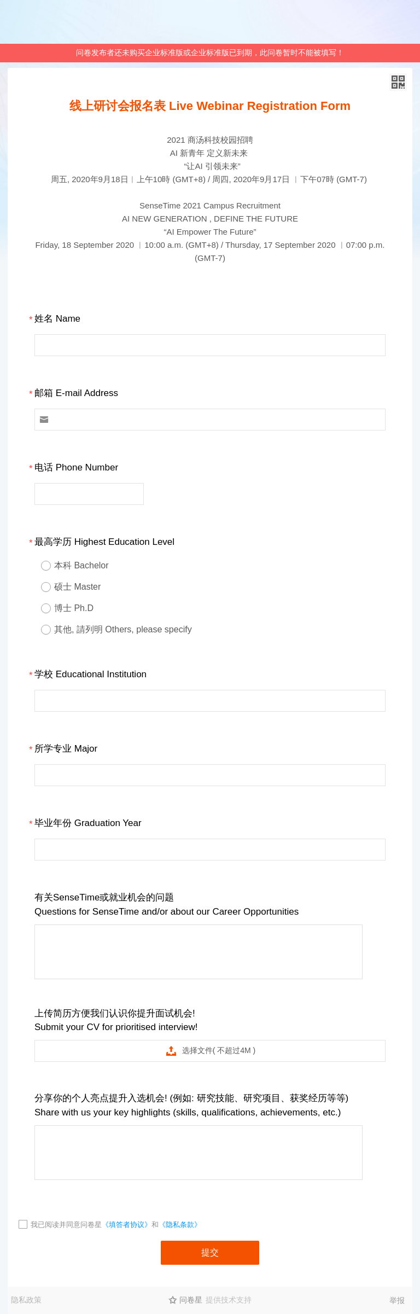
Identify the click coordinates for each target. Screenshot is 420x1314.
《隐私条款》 (180, 1224)
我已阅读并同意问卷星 (66, 1224)
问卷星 (190, 1299)
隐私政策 (26, 1299)
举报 (397, 1300)
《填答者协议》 (126, 1224)
